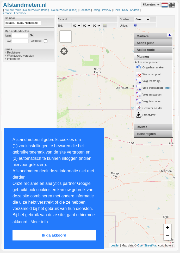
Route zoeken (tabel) (36, 9)
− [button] (167, 236)
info (167, 87)
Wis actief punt (151, 74)
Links (117, 9)
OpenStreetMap (147, 245)
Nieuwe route (13, 9)
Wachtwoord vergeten (20, 55)
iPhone (8, 13)
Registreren (14, 52)
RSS (125, 9)
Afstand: (63, 19)
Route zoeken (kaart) (64, 9)
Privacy (107, 9)
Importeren (14, 58)
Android (135, 9)
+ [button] (167, 228)
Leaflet (115, 245)
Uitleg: (124, 25)
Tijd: (60, 25)
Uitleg (97, 9)
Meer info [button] (39, 222)
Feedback (20, 13)
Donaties (85, 9)
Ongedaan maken (153, 67)
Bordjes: (125, 19)
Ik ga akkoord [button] (54, 235)
